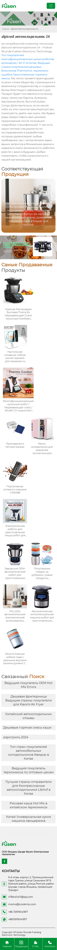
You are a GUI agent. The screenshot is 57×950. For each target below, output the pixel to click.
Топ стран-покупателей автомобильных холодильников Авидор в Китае (28, 752)
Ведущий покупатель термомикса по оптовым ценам (28, 770)
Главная (5, 29)
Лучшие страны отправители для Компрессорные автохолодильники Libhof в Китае (28, 787)
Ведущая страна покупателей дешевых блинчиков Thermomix (25, 66)
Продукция (21, 944)
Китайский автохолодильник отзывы (28, 716)
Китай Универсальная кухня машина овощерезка (28, 819)
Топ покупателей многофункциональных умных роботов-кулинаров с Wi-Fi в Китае (28, 59)
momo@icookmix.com (22, 904)
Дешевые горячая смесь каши (27, 727)
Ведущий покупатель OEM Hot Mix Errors (28, 685)
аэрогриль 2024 (15, 737)
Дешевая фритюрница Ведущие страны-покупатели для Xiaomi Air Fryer (28, 700)
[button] (50, 205)
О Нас (36, 944)
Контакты (50, 944)
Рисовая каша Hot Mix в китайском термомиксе (28, 805)
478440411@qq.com (20, 896)
